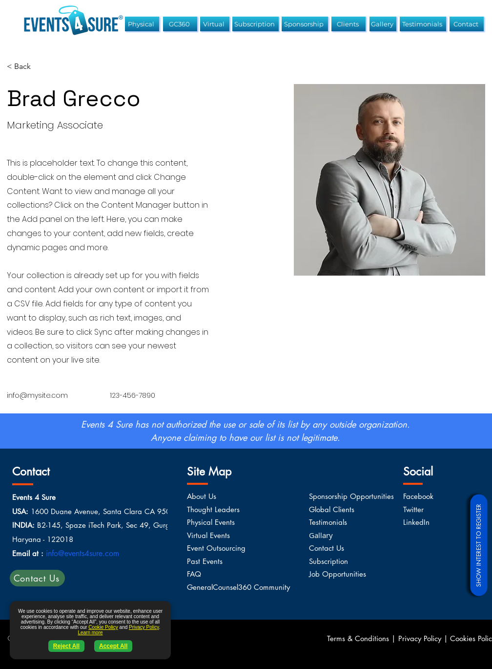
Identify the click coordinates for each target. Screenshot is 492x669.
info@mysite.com (37, 395)
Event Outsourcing (216, 548)
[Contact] (467, 24)
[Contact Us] (37, 578)
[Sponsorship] (305, 24)
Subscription (328, 561)
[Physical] (142, 24)
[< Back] (26, 67)
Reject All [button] (66, 646)
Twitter (413, 509)
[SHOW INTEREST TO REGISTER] (478, 545)
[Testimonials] (423, 24)
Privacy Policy (144, 627)
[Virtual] (214, 24)
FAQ (194, 574)
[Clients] (348, 24)
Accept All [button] (113, 646)
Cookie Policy (103, 627)
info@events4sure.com (82, 553)
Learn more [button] (90, 632)
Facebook (418, 496)
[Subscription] (255, 24)
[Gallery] (382, 24)
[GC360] (180, 24)
